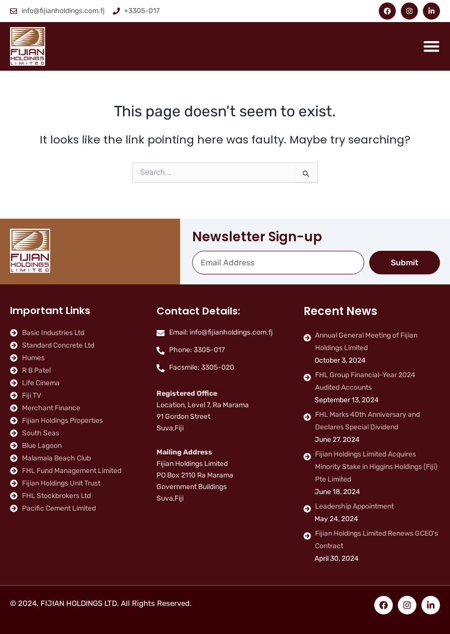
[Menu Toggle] (431, 46)
